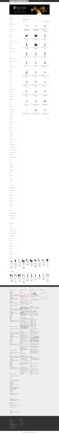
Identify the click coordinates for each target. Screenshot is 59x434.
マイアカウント (22, 418)
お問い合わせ (21, 424)
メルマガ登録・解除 (12, 427)
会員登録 (21, 420)
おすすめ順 (43, 21)
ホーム (11, 418)
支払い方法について (12, 420)
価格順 (46, 21)
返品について (11, 423)
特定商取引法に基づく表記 (13, 424)
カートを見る (21, 423)
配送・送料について (12, 421)
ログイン (21, 421)
